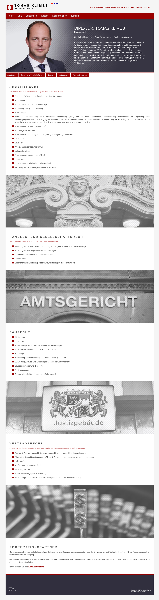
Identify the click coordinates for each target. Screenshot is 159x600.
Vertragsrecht (63, 75)
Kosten (44, 16)
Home (11, 16)
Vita (20, 16)
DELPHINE (142, 591)
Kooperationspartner (80, 75)
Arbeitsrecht (12, 75)
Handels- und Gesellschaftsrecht (31, 75)
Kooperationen (59, 16)
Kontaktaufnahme (36, 567)
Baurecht (51, 75)
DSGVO (10, 587)
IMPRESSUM (12, 590)
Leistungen (31, 16)
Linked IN (11, 589)
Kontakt (75, 16)
